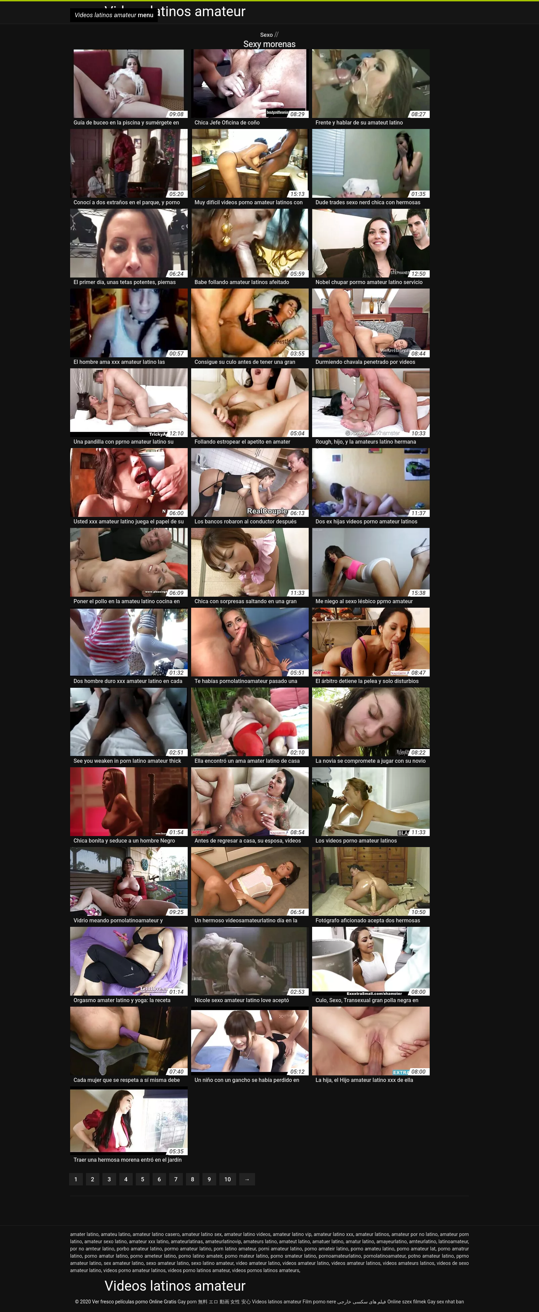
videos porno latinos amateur (199, 1272)
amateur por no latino (415, 1235)
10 (234, 1180)
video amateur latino (258, 1264)
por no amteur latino (92, 1250)
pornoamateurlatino (340, 1257)
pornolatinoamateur (385, 1257)
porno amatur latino (106, 1257)
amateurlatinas (187, 1243)
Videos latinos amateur (276, 1303)
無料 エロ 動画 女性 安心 (224, 1303)
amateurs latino (260, 1243)
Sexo (267, 34)
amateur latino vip (292, 1235)
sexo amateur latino (167, 1264)
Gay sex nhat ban (445, 1303)
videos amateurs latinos (408, 1264)
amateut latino (294, 1243)
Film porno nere (319, 1303)
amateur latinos (372, 1235)
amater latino (84, 1235)
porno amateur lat (416, 1250)
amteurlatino (422, 1243)
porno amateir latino (326, 1250)
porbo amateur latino (139, 1250)
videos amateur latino (306, 1264)
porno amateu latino (372, 1250)
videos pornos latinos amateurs (265, 1272)
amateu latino (115, 1235)
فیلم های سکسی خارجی (361, 1303)
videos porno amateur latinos (134, 1272)
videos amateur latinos (356, 1264)
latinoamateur (453, 1243)
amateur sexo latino (105, 1243)
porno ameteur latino (153, 1257)
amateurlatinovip (223, 1243)
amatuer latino (327, 1243)
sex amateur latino (124, 1264)
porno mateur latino (246, 1257)
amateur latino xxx (333, 1235)
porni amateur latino (280, 1250)
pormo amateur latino (187, 1250)
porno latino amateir (200, 1257)
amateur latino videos (247, 1235)
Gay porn (187, 1303)
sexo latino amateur (212, 1264)
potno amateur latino (431, 1257)
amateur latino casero (156, 1235)
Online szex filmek (406, 1303)
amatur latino (359, 1243)
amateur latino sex (202, 1235)
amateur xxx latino (148, 1243)
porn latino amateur (235, 1250)
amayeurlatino (391, 1243)
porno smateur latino (293, 1257)
